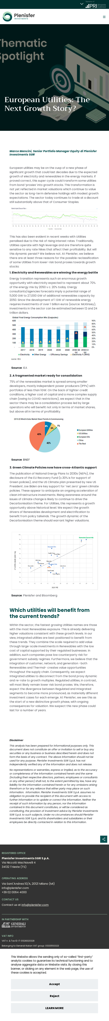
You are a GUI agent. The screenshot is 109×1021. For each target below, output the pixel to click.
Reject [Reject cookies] (54, 996)
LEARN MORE (54, 1008)
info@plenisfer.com (35, 905)
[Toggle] (104, 16)
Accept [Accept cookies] (54, 984)
